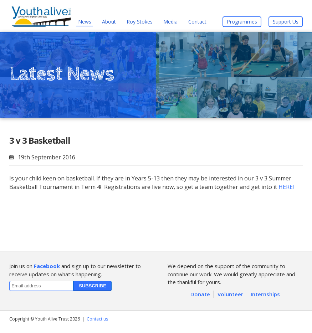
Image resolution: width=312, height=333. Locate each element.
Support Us (285, 21)
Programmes (242, 21)
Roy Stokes (140, 21)
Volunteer (230, 294)
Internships (265, 294)
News (84, 21)
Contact (197, 21)
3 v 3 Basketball (39, 140)
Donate (200, 294)
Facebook (47, 266)
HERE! (286, 187)
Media (170, 21)
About (109, 21)
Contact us (97, 319)
